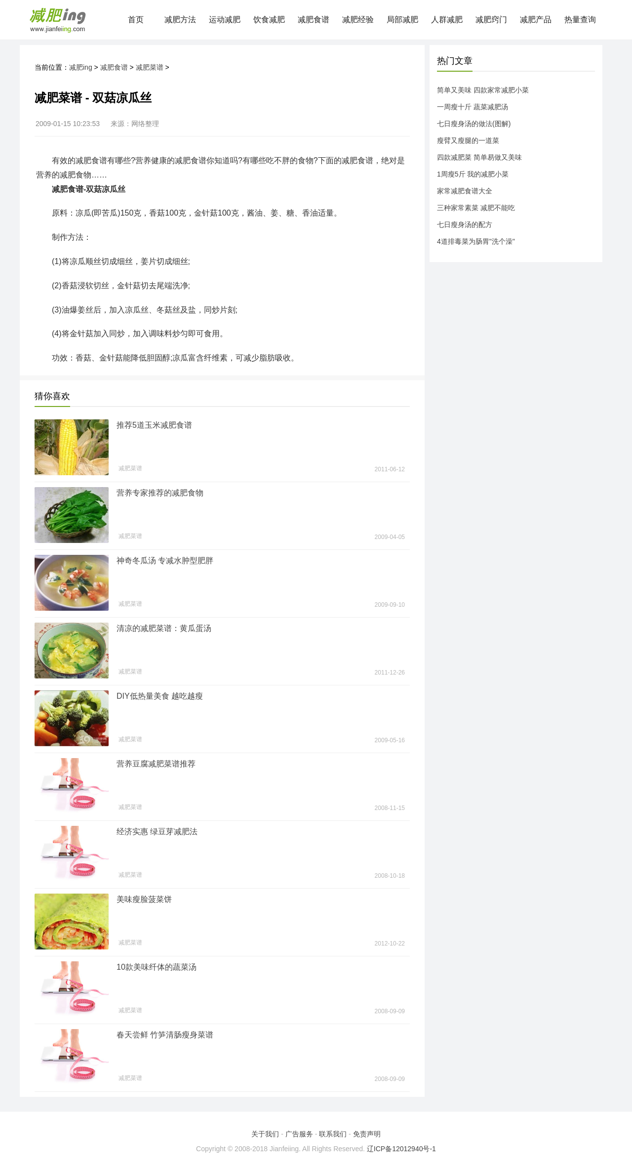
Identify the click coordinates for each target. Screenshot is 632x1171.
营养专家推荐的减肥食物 (160, 493)
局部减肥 (402, 19)
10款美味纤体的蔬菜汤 (157, 967)
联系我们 (333, 1134)
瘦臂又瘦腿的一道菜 (468, 140)
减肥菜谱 (149, 67)
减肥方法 (180, 19)
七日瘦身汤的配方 (464, 224)
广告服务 (299, 1134)
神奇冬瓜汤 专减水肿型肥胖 (165, 560)
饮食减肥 (269, 19)
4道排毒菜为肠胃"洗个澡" (476, 241)
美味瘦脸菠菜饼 (144, 899)
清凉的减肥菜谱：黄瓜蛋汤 (164, 628)
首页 (136, 19)
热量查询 (580, 19)
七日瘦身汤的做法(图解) (474, 124)
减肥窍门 (491, 19)
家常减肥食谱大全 (464, 191)
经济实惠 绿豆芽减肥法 (157, 831)
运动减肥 (224, 19)
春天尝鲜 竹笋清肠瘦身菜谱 (165, 1035)
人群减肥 (447, 19)
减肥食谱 (313, 19)
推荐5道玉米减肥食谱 (154, 425)
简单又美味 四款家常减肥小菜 (483, 90)
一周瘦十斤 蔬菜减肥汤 (472, 107)
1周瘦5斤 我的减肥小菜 (473, 174)
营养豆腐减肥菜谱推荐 (156, 764)
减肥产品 (536, 19)
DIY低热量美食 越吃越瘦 (160, 696)
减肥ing (80, 67)
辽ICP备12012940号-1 (401, 1149)
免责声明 (367, 1134)
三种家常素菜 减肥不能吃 (476, 208)
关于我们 (265, 1134)
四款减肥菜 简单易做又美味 (479, 157)
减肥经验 (358, 19)
